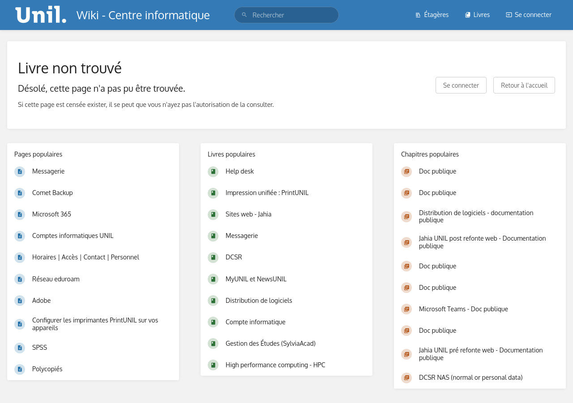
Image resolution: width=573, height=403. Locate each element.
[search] (286, 15)
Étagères (432, 14)
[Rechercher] (244, 15)
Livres (477, 14)
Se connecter (529, 14)
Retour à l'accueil (524, 85)
